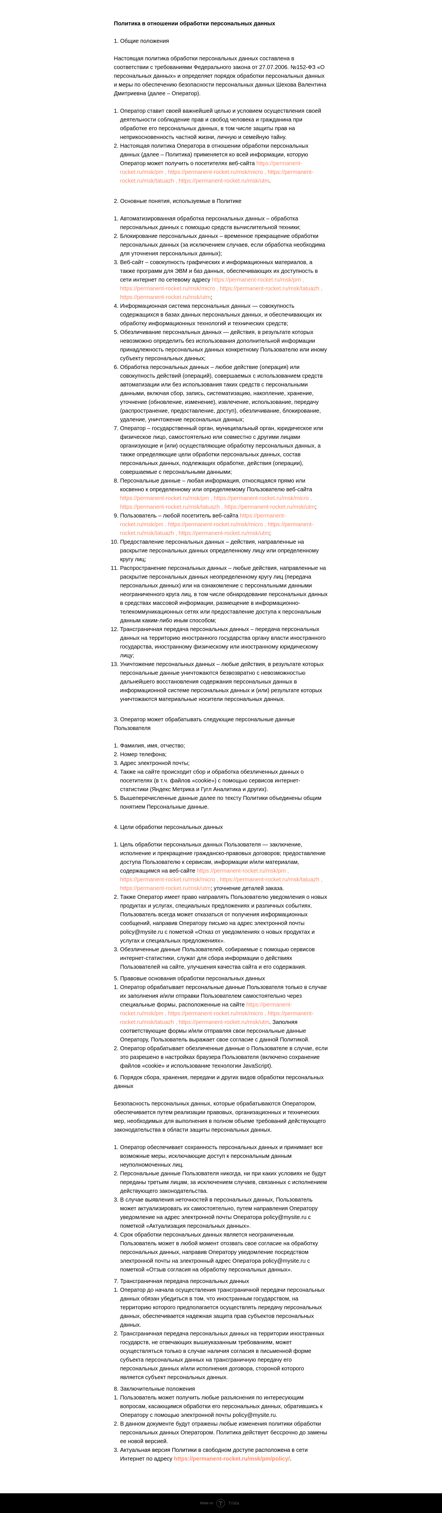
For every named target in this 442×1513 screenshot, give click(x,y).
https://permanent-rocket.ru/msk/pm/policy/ (232, 1459)
